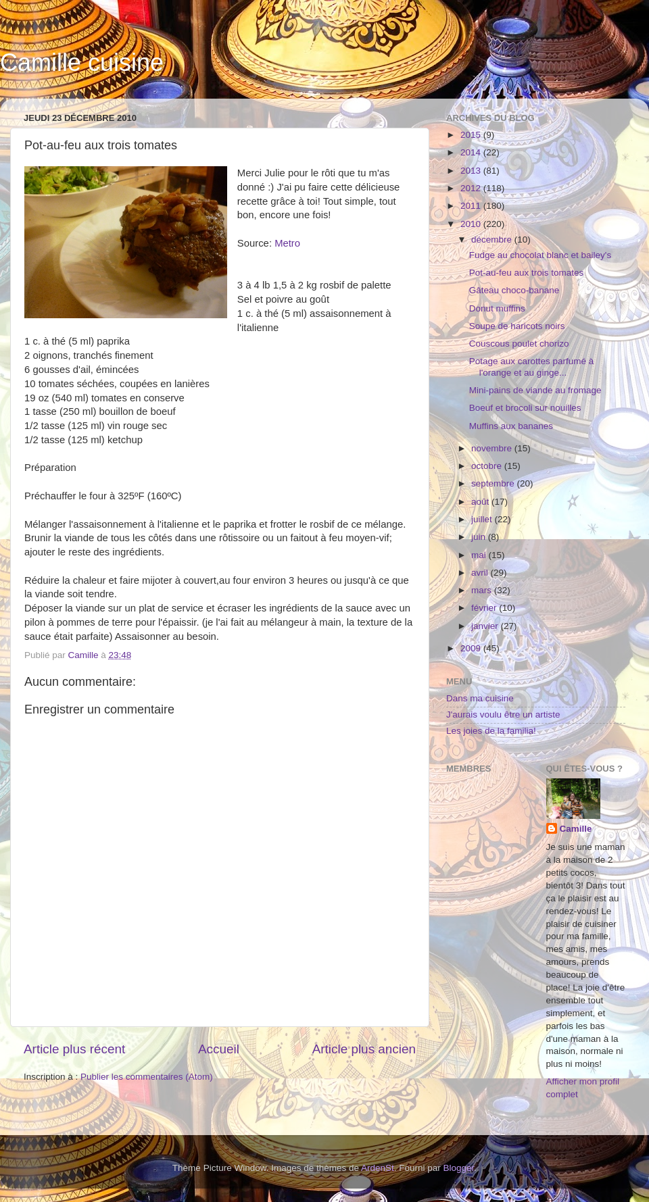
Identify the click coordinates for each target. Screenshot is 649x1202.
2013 (471, 171)
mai (480, 555)
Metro (287, 243)
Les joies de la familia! (491, 731)
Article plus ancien (364, 1049)
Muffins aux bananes (511, 426)
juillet (483, 519)
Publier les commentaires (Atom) (146, 1077)
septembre (494, 483)
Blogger (459, 1168)
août (481, 502)
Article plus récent (74, 1049)
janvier (486, 626)
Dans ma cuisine (480, 698)
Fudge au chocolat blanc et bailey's (540, 255)
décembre (492, 239)
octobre (487, 466)
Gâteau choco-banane (514, 290)
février (485, 608)
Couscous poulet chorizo (519, 344)
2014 (471, 152)
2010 (471, 224)
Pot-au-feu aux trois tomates (526, 273)
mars (482, 590)
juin (479, 537)
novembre (492, 448)
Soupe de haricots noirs (517, 326)
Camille (576, 829)
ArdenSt (377, 1168)
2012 (471, 188)
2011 (471, 206)
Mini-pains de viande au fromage (535, 390)
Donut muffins (497, 308)
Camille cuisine (82, 62)
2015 (471, 135)
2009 (471, 648)
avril (481, 573)
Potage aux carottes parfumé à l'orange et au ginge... (531, 366)
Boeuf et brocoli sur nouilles (525, 408)
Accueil (218, 1049)
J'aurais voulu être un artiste (503, 714)
